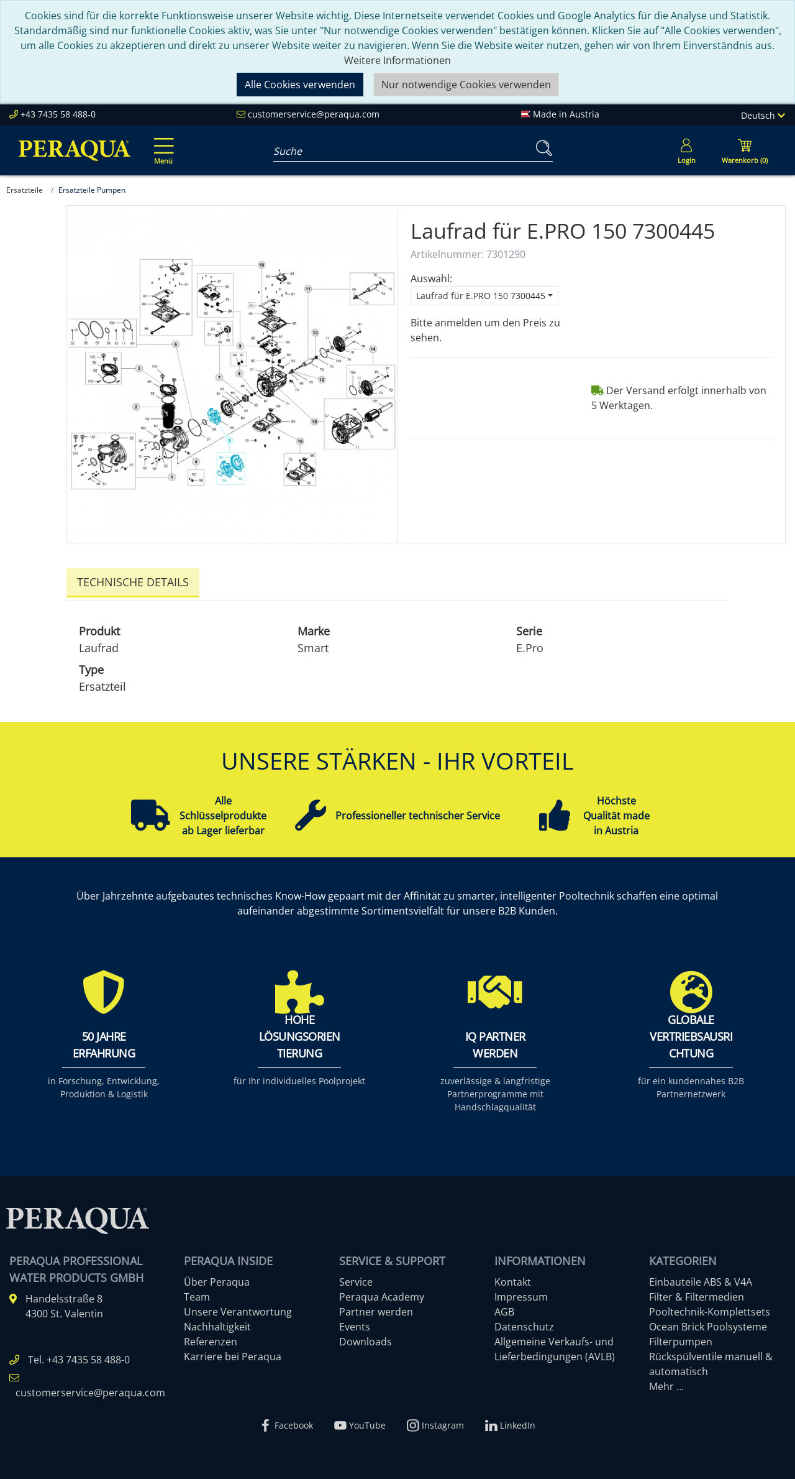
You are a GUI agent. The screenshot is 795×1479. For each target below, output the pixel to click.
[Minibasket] (745, 150)
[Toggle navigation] (161, 142)
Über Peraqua (217, 1279)
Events (354, 1323)
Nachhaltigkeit (217, 1323)
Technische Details (133, 581)
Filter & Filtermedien (696, 1294)
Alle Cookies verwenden (300, 84)
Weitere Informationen (397, 60)
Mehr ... (666, 1383)
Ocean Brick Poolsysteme (708, 1323)
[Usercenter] (686, 150)
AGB (504, 1308)
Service (356, 1279)
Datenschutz (524, 1323)
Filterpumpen (680, 1338)
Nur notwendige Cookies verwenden (466, 84)
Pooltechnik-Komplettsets (709, 1308)
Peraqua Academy (381, 1294)
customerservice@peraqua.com (313, 114)
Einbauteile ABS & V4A (700, 1279)
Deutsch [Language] (763, 115)
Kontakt (512, 1279)
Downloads (365, 1338)
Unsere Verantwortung (238, 1308)
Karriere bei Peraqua (232, 1353)
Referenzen (210, 1338)
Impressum (521, 1294)
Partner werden (376, 1308)
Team (197, 1294)
